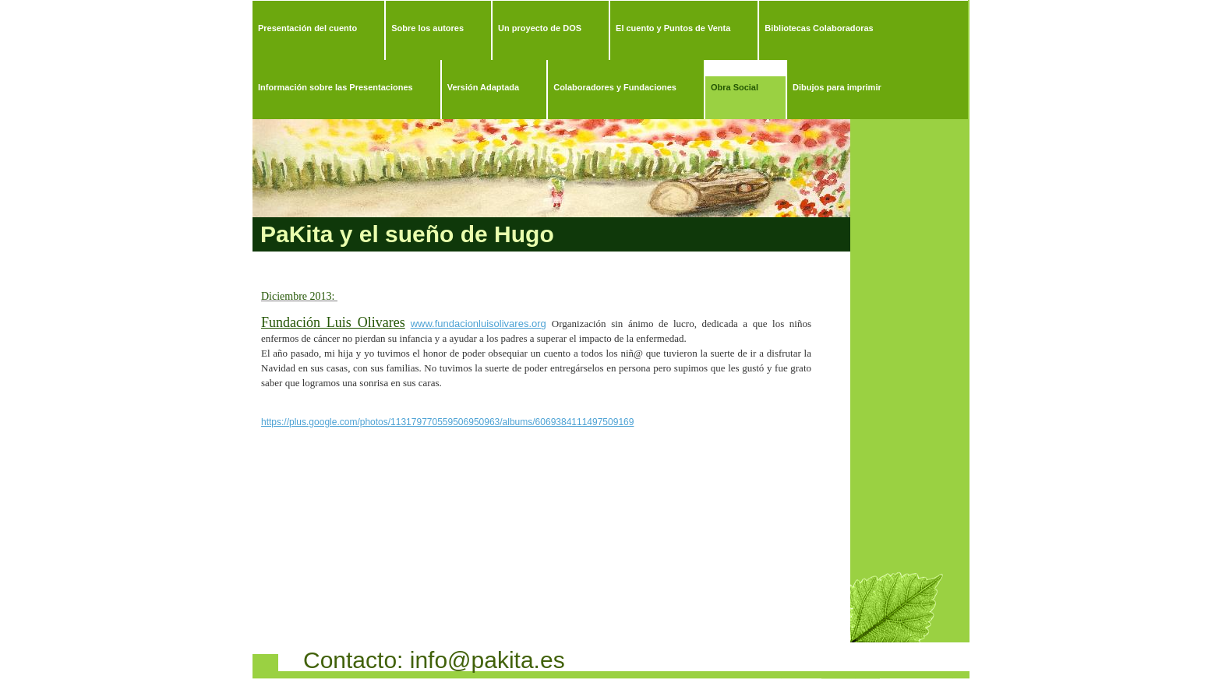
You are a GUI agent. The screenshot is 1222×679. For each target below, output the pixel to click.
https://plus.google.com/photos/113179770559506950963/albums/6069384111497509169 (447, 422)
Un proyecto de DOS (539, 28)
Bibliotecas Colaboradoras (819, 28)
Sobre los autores (427, 28)
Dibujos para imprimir (837, 87)
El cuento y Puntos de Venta (673, 28)
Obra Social (734, 87)
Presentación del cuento (307, 28)
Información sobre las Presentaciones (335, 87)
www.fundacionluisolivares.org (478, 323)
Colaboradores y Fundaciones (614, 87)
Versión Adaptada (483, 87)
